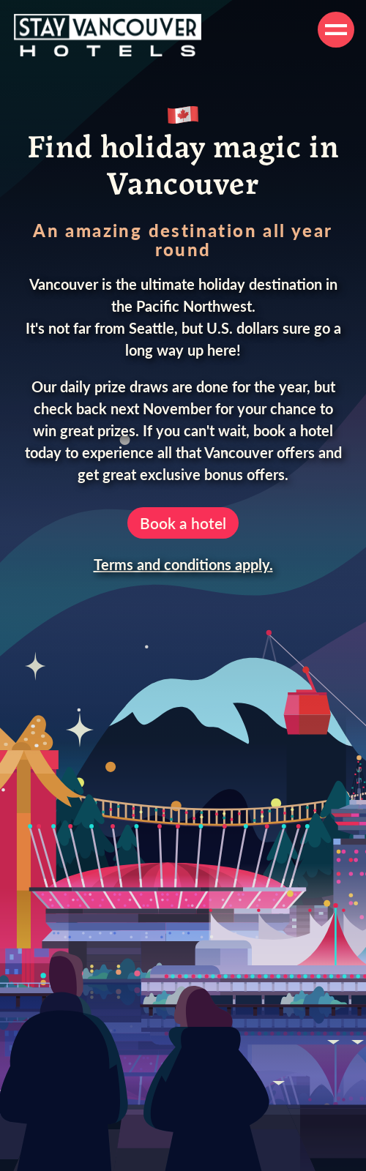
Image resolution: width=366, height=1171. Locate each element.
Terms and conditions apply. (183, 564)
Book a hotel (183, 523)
